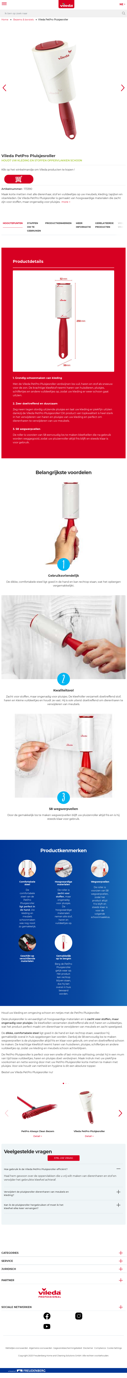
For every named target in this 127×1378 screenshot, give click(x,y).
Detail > (37, 1141)
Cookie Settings (114, 1353)
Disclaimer (88, 1353)
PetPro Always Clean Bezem (37, 1136)
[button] (4, 88)
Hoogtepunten (13, 223)
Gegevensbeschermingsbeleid (67, 1353)
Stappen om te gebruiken (34, 227)
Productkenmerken (58, 223)
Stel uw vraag (63, 1163)
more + (66, 201)
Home (4, 19)
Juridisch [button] (8, 1274)
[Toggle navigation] (4, 4)
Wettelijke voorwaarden (16, 1353)
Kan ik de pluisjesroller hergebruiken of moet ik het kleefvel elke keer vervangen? (33, 1212)
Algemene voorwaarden (40, 1353)
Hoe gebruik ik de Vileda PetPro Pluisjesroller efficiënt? (36, 1174)
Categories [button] (10, 1258)
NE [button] (121, 4)
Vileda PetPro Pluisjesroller (89, 1136)
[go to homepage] (66, 4)
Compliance (100, 1353)
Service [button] (7, 1266)
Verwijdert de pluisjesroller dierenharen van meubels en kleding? (36, 1199)
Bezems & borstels (23, 19)
